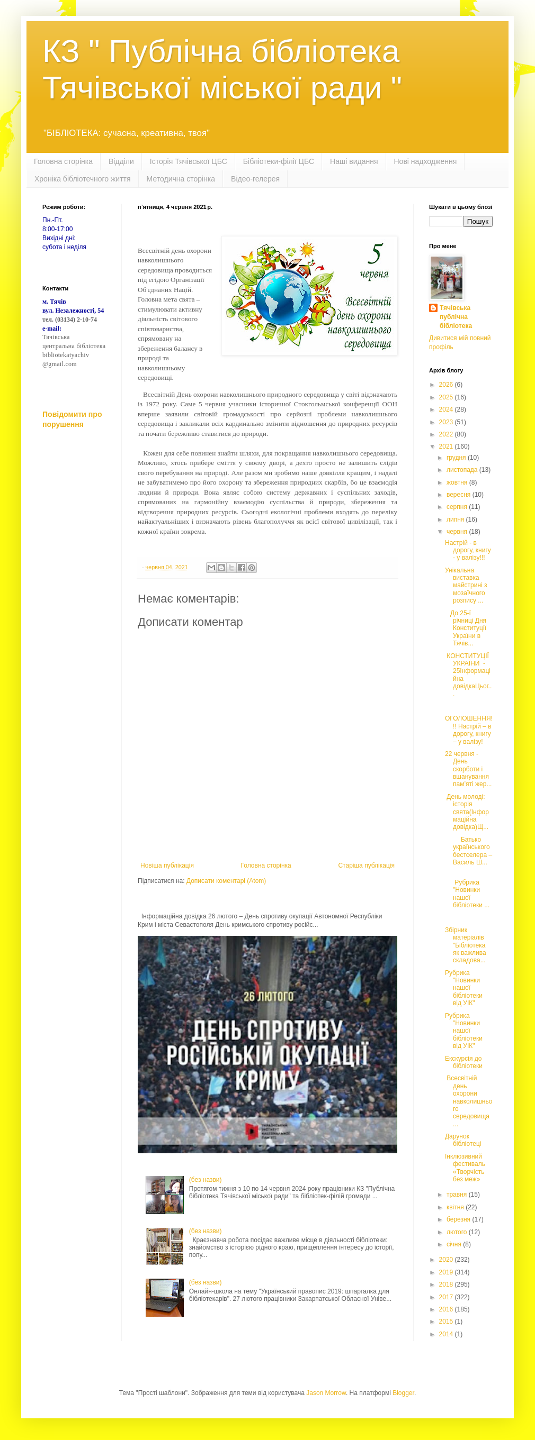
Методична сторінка (181, 179)
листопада (463, 469)
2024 (447, 409)
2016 (447, 1309)
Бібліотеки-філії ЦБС (278, 161)
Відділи (121, 161)
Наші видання (354, 161)
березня (459, 1219)
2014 (447, 1334)
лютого (458, 1232)
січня (455, 1244)
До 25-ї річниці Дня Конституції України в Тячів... (465, 628)
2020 (447, 1259)
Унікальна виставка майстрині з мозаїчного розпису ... (466, 586)
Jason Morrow (326, 1393)
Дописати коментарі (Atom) (226, 881)
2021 (447, 446)
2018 (447, 1284)
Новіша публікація (167, 865)
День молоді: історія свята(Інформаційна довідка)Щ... (467, 812)
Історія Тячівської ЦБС (188, 161)
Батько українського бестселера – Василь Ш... (468, 851)
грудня (457, 457)
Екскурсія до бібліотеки (464, 1062)
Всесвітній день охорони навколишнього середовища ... (468, 1100)
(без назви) (205, 1179)
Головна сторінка (63, 161)
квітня (456, 1207)
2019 (447, 1272)
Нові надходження (425, 161)
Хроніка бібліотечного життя (82, 179)
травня (458, 1194)
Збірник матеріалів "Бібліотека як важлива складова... (465, 945)
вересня (459, 494)
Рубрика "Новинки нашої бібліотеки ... (467, 890)
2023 (447, 422)
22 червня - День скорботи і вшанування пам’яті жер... (468, 769)
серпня (458, 507)
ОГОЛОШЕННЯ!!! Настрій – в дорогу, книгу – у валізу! (469, 730)
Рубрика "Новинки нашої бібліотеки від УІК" (464, 988)
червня (458, 531)
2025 (447, 397)
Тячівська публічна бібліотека (456, 317)
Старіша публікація (366, 865)
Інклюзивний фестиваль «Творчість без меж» (465, 1168)
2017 (447, 1297)
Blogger (403, 1393)
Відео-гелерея (255, 179)
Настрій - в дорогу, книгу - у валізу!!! (468, 550)
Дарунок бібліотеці (463, 1140)
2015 (447, 1321)
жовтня (458, 482)
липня (456, 519)
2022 (447, 434)
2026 (447, 384)
